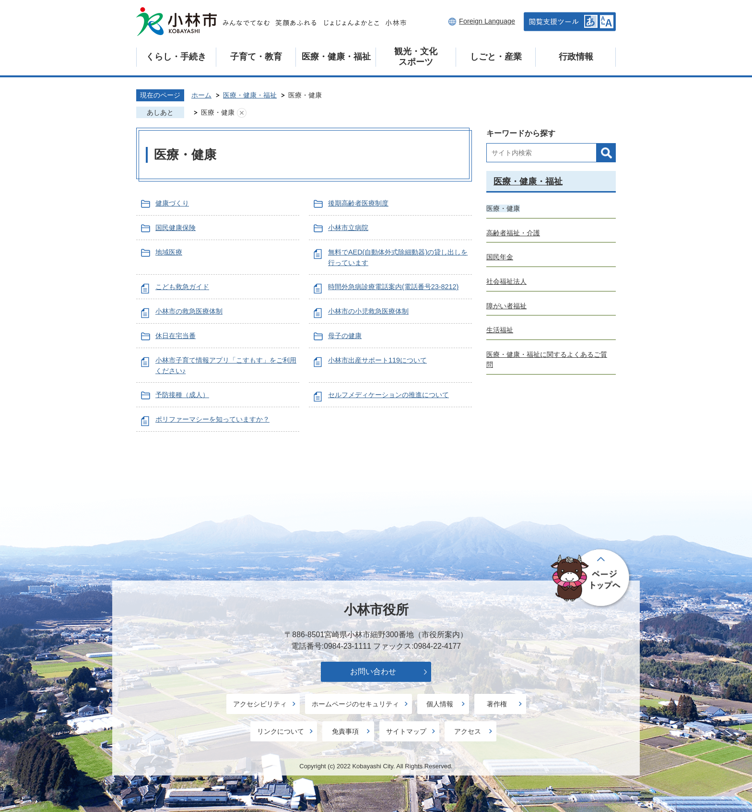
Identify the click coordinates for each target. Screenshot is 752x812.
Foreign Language (487, 21)
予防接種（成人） (182, 395)
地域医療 (168, 252)
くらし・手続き (176, 56)
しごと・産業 (496, 56)
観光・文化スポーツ (415, 57)
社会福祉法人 (506, 281)
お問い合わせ (373, 671)
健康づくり (172, 203)
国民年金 (499, 257)
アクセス (467, 731)
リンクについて (280, 731)
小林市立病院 (348, 227)
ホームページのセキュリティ (355, 704)
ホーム (201, 95)
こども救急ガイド (182, 287)
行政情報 (576, 56)
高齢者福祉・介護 (513, 233)
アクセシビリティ (260, 704)
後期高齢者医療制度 (358, 203)
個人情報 (439, 704)
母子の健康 (345, 335)
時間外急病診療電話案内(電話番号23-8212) (393, 287)
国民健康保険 (175, 227)
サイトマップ (406, 731)
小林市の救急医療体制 (189, 311)
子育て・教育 (256, 56)
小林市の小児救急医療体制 (368, 311)
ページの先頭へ (592, 578)
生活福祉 (499, 330)
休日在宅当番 (175, 335)
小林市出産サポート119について (377, 360)
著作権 (497, 704)
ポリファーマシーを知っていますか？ (212, 419)
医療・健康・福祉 (336, 56)
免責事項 (345, 731)
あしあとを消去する (242, 113)
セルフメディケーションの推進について (388, 395)
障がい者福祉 (506, 306)
